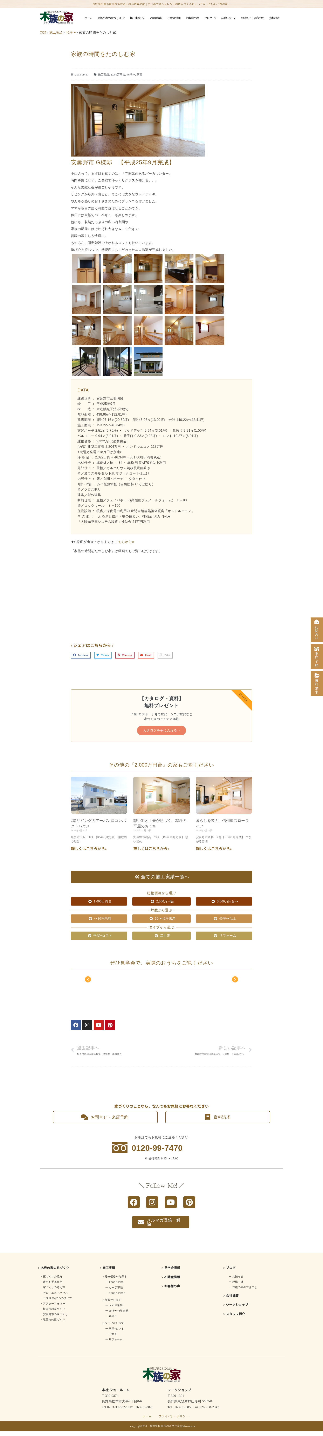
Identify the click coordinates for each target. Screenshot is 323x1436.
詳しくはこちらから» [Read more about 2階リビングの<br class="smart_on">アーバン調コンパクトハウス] (89, 856)
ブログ (210, 18)
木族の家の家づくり (111, 18)
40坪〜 (71, 32)
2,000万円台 (118, 74)
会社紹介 (228, 18)
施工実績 (137, 18)
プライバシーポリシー (173, 1421)
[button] (81, 655)
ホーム (88, 18)
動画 (139, 74)
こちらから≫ (125, 542)
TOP (43, 32)
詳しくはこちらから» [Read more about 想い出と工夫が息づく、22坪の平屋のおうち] (151, 856)
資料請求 (274, 18)
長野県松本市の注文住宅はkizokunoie (173, 1430)
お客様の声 (192, 18)
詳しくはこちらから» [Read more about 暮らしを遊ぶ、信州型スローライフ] (214, 856)
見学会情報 (155, 18)
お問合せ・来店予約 (252, 18)
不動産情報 (174, 18)
